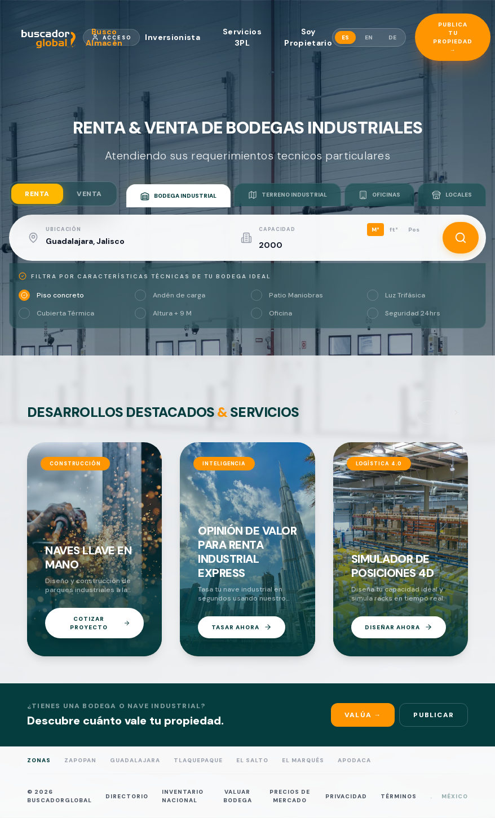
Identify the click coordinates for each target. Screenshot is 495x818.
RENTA (37, 193)
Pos (413, 229)
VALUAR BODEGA (237, 796)
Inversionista (172, 37)
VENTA (89, 193)
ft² (394, 229)
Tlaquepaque (198, 760)
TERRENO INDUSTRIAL (287, 194)
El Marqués (303, 760)
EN (369, 37)
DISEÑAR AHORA (398, 627)
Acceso (111, 37)
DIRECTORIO (126, 795)
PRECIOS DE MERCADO (289, 796)
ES (345, 37)
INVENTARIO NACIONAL (183, 796)
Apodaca (354, 760)
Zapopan (80, 760)
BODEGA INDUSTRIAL (178, 196)
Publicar (433, 714)
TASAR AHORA (241, 627)
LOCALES (452, 194)
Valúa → (362, 714)
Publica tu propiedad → (452, 37)
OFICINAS (379, 194)
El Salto (252, 760)
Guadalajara (135, 760)
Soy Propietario (308, 37)
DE (392, 37)
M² (375, 229)
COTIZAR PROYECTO (100, 623)
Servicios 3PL (242, 37)
